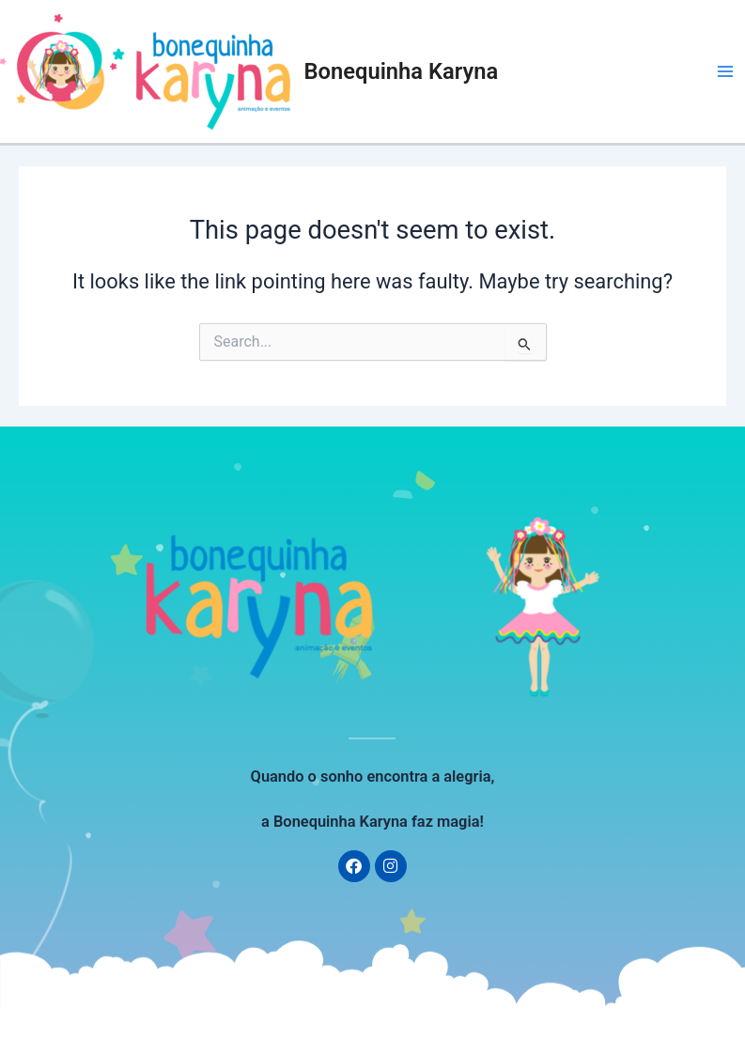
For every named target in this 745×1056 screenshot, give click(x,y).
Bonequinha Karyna (401, 71)
